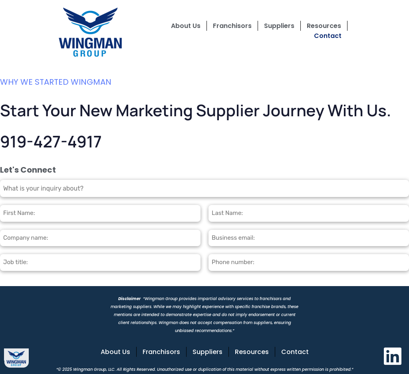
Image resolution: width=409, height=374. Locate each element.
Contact (327, 35)
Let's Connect (28, 169)
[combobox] (204, 188)
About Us (186, 25)
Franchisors (232, 25)
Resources (324, 25)
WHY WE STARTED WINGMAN (55, 82)
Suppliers (279, 25)
